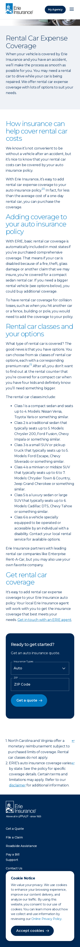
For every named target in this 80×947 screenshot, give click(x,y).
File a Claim (14, 837)
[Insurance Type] (40, 668)
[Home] (20, 9)
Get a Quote (15, 829)
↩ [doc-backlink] (73, 741)
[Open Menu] (71, 9)
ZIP (16, 677)
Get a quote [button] (26, 700)
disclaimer (17, 785)
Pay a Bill (12, 854)
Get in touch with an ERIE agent (44, 620)
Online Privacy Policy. (46, 919)
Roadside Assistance (21, 846)
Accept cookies (30, 931)
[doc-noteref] (43, 190)
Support (12, 860)
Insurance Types (23, 661)
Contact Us (14, 868)
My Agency (55, 9)
